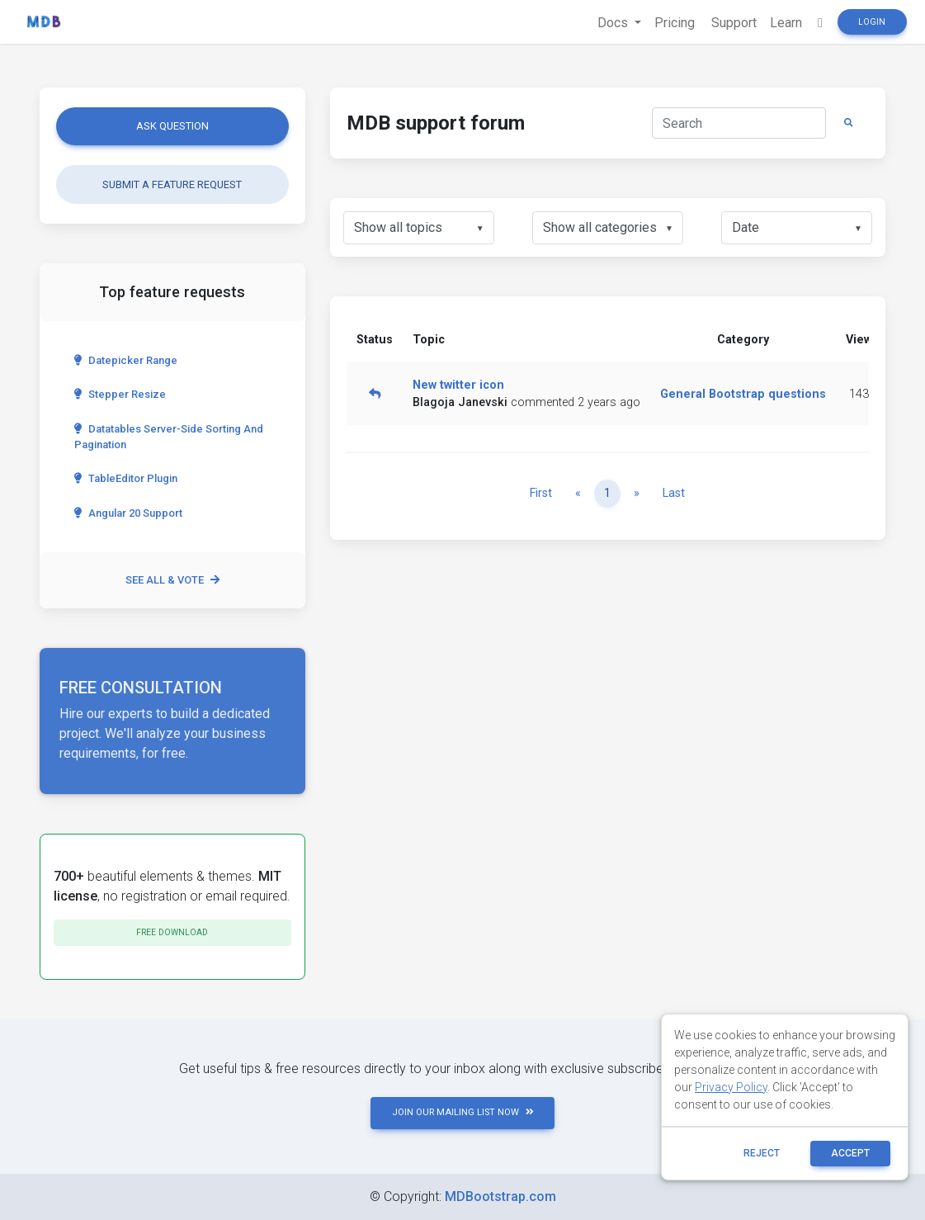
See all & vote (172, 580)
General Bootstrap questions (743, 394)
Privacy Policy (731, 1087)
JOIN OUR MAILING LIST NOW (463, 1112)
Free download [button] (172, 932)
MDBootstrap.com (500, 1196)
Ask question (172, 126)
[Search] (739, 123)
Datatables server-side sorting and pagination (168, 437)
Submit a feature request (172, 184)
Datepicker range (125, 360)
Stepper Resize (120, 394)
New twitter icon (458, 385)
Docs (614, 23)
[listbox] (418, 227)
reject (761, 1153)
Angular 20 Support (128, 513)
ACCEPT (850, 1153)
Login (871, 22)
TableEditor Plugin (125, 478)
